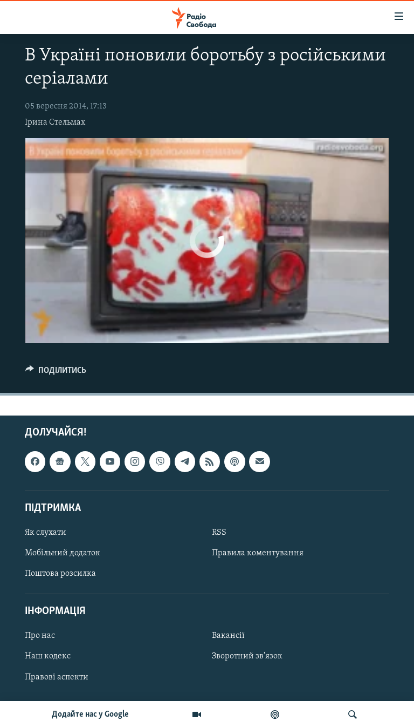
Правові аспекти (56, 677)
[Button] (55, 373)
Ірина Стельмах (55, 122)
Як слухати (45, 532)
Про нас (40, 636)
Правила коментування (257, 553)
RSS (219, 532)
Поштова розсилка (60, 574)
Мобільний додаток (62, 553)
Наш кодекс (48, 656)
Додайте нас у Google (90, 714)
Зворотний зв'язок (247, 656)
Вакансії (228, 636)
